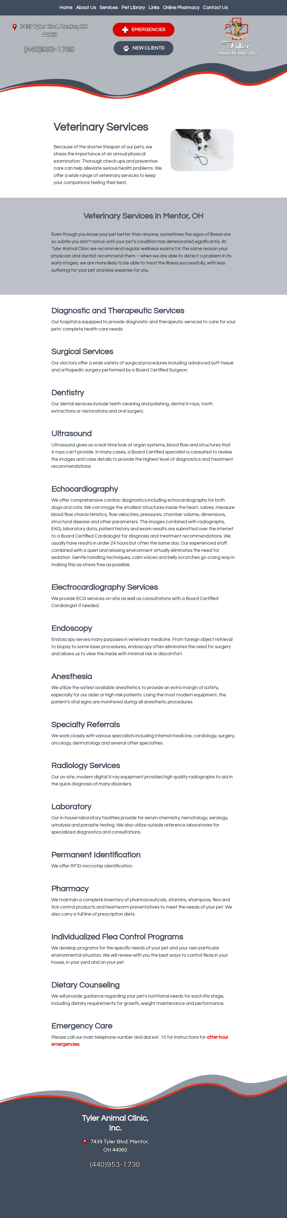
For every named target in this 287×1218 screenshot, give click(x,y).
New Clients (143, 48)
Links (154, 7)
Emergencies (143, 29)
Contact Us (215, 7)
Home (65, 7)
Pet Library (133, 7)
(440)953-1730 (49, 49)
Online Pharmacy (181, 7)
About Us (86, 7)
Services (109, 7)
